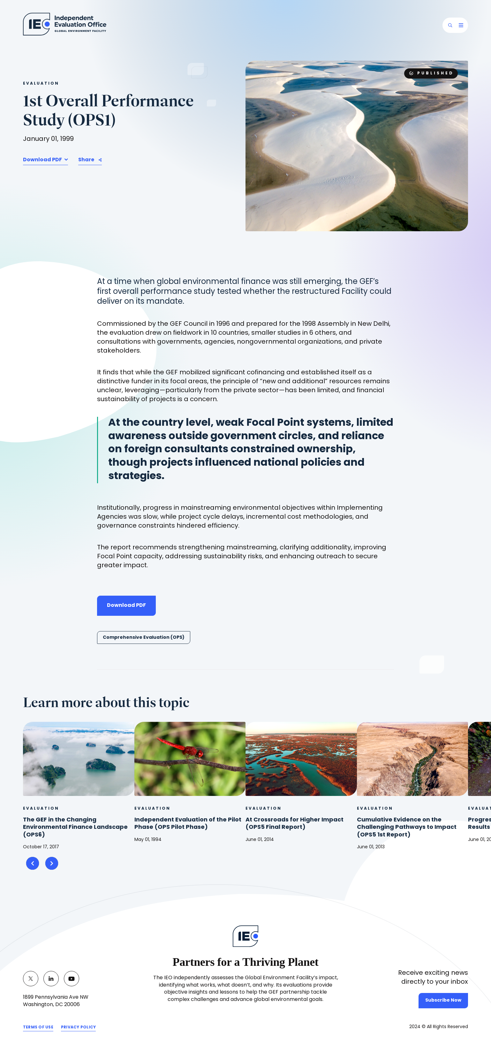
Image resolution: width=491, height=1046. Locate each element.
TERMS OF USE (38, 1028)
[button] (450, 25)
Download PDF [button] (43, 160)
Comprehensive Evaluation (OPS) (144, 637)
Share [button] (86, 160)
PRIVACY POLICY (78, 1028)
